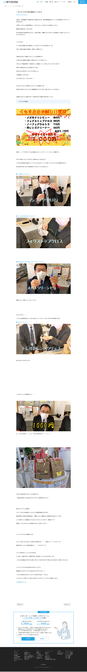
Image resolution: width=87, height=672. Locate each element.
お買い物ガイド (48, 658)
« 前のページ (20, 604)
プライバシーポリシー (18, 659)
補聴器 (37, 653)
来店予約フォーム (23, 582)
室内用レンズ (27, 654)
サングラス (47, 655)
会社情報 (15, 655)
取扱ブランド (47, 657)
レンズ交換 (38, 654)
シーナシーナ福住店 (69, 653)
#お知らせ (25, 15)
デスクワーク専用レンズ (29, 655)
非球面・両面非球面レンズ (29, 657)
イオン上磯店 (67, 657)
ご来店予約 (29, 639)
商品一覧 (47, 653)
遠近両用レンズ (27, 653)
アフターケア (16, 654)
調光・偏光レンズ (27, 658)
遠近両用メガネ (39, 658)
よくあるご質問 (17, 657)
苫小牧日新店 (59, 654)
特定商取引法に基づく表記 (50, 659)
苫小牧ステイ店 (60, 653)
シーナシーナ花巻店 (69, 654)
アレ (32, 300)
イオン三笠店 (67, 658)
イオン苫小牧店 (68, 655)
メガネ (46, 654)
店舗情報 (43, 639)
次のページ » (66, 604)
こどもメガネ (39, 657)
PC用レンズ (26, 659)
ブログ (15, 661)
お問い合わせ (16, 658)
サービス (15, 653)
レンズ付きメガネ (39, 655)
